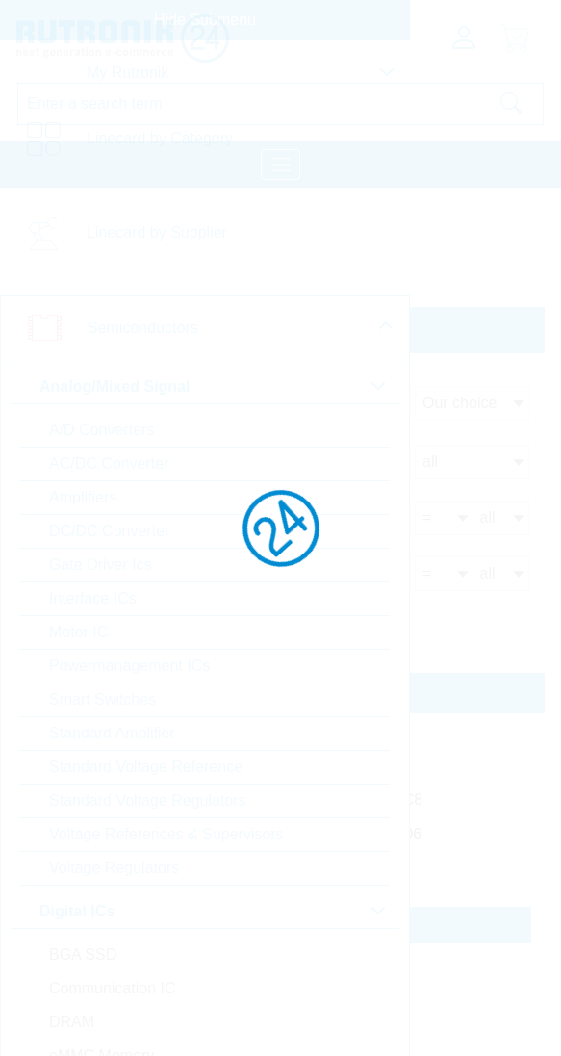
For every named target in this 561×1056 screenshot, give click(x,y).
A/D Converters (101, 430)
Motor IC (78, 632)
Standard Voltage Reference (145, 767)
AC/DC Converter (108, 463)
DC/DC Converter (109, 531)
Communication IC (112, 988)
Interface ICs (93, 598)
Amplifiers (82, 497)
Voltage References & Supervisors (166, 834)
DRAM (71, 1022)
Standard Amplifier (112, 733)
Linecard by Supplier (157, 232)
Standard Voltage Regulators (147, 800)
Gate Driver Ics (100, 564)
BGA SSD (82, 954)
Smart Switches (102, 699)
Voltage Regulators (114, 868)
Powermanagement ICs (129, 665)
